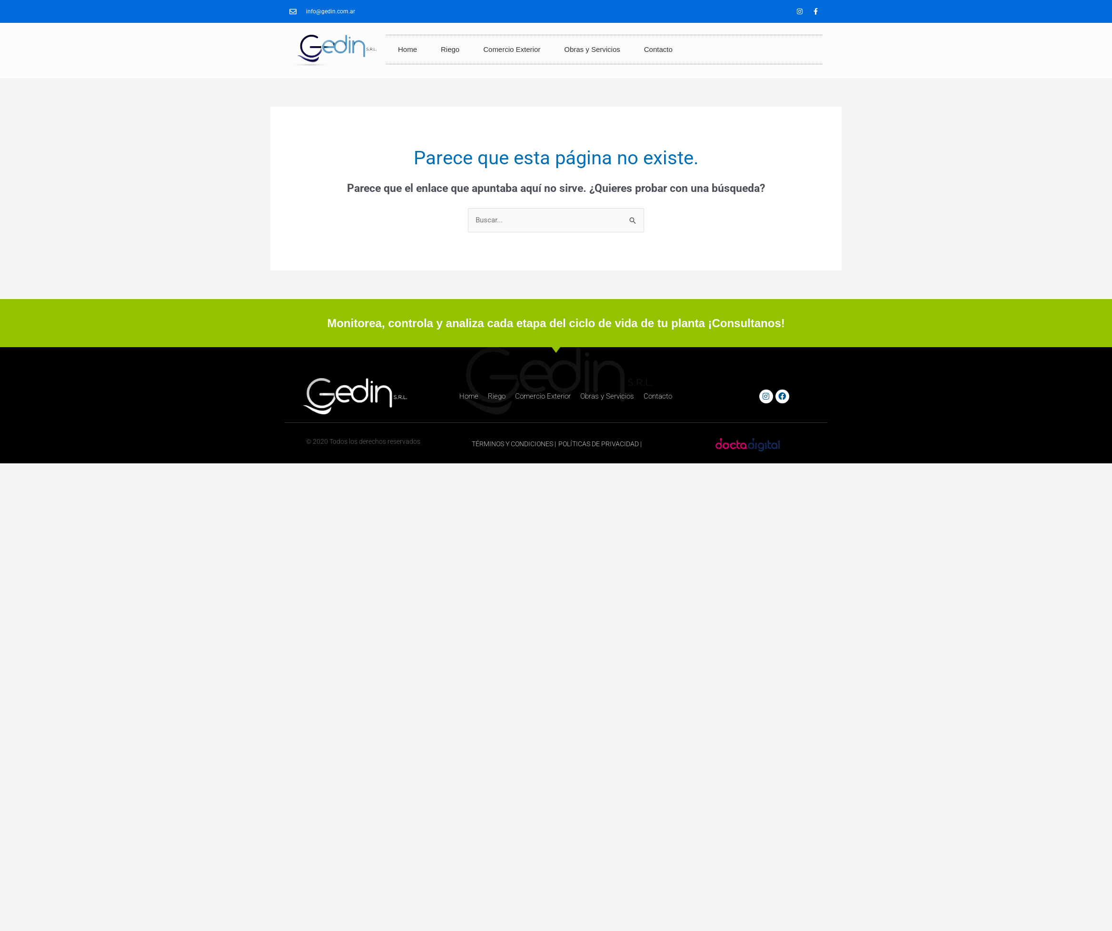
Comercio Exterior (511, 49)
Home (407, 49)
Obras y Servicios (592, 49)
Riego (450, 49)
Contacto (658, 49)
